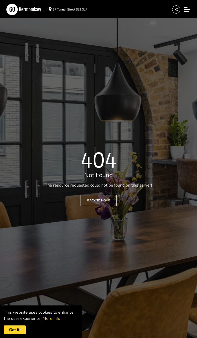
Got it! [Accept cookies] (15, 330)
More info (51, 318)
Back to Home (98, 200)
